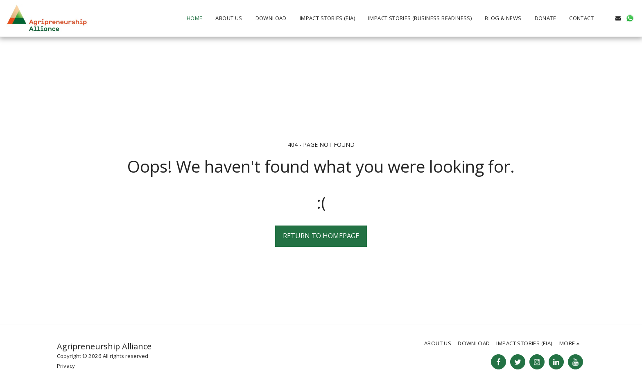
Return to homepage (321, 235)
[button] (606, 18)
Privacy (66, 365)
